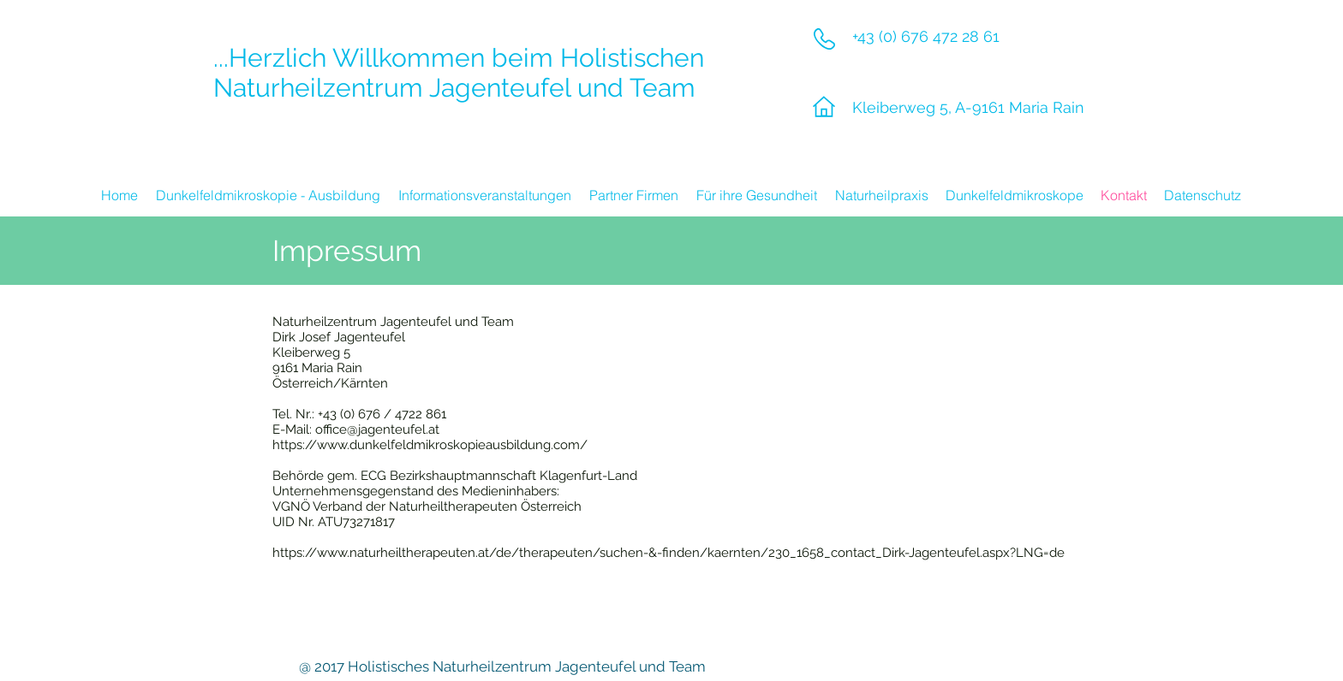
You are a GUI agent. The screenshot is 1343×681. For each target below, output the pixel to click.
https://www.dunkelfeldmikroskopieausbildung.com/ (430, 445)
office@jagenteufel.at (377, 429)
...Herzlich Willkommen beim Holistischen (458, 58)
